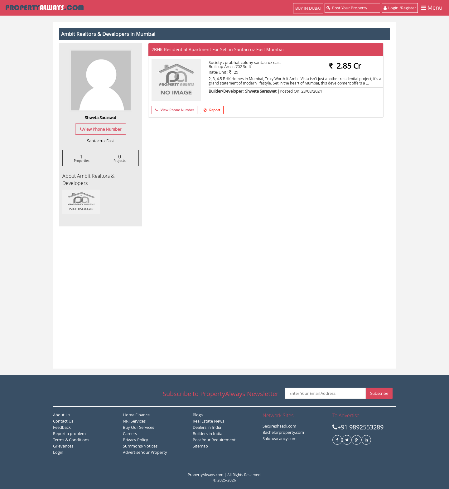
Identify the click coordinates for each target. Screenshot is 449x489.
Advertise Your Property (145, 452)
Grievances (63, 446)
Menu (431, 8)
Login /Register (400, 8)
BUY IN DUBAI (308, 8)
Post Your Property (352, 8)
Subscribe (379, 393)
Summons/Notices (140, 446)
